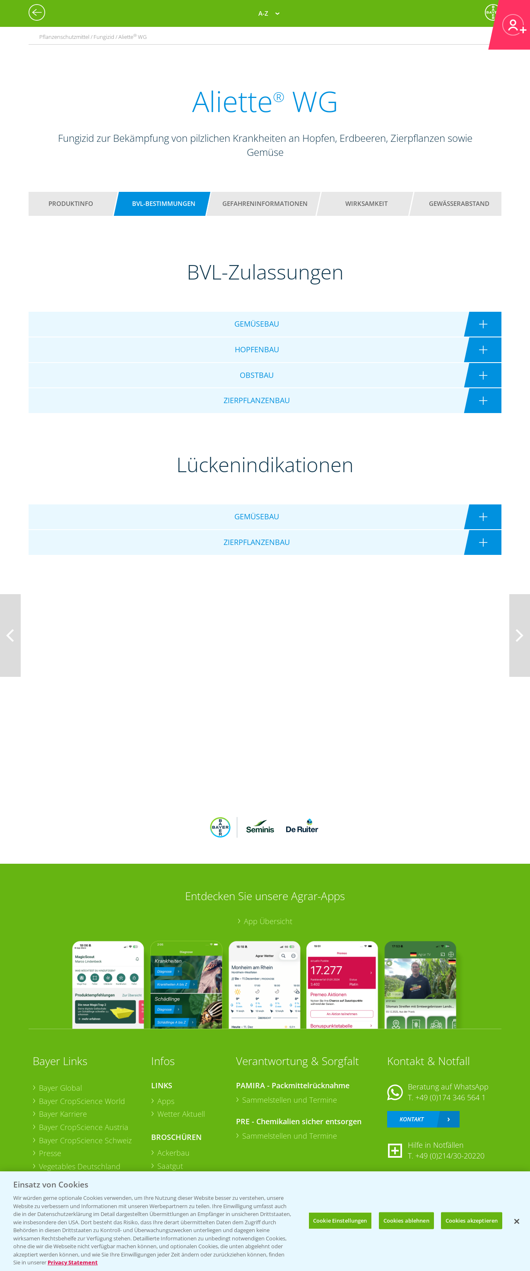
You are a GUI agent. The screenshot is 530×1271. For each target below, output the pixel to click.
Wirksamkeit (366, 203)
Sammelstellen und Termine (289, 1100)
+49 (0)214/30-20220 (449, 1156)
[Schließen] (517, 1221)
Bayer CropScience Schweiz (85, 1140)
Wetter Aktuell (181, 1114)
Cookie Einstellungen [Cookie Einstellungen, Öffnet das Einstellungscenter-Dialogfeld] (340, 1220)
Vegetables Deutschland (79, 1166)
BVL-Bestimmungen (163, 203)
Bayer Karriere (63, 1114)
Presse (50, 1153)
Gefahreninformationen (265, 203)
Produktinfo (70, 203)
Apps (165, 1101)
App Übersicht (268, 921)
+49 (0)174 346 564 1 (450, 1097)
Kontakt (412, 1119)
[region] (265, 1221)
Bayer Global (60, 1088)
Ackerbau (173, 1153)
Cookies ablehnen (406, 1220)
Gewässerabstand (459, 203)
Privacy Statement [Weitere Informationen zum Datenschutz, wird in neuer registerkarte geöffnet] (73, 1262)
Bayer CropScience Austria (83, 1127)
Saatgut (170, 1166)
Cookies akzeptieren (472, 1220)
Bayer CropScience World (82, 1101)
